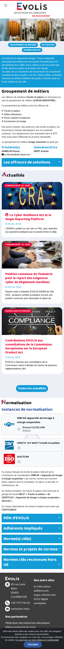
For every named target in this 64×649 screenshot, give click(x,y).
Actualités (48, 45)
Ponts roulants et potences (17, 118)
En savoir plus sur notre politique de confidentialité (37, 646)
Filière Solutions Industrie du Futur (26, 631)
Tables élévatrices (13, 114)
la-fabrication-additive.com (42, 588)
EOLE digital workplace (41, 601)
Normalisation (32, 50)
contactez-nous (20, 609)
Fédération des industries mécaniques (27, 623)
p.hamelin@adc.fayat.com (16, 154)
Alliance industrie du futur (20, 627)
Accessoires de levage (15, 121)
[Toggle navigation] (6, 5)
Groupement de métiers (23, 45)
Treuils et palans (12, 111)
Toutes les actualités (32, 388)
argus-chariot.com (45, 595)
